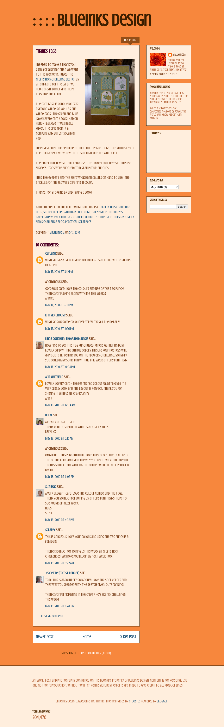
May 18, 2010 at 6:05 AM (59, 477)
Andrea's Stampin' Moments (79, 217)
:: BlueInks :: (179, 54)
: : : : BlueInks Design (92, 20)
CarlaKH (50, 254)
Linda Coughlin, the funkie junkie (66, 339)
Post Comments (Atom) (95, 653)
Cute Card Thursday (111, 217)
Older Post (128, 636)
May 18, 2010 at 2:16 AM (59, 438)
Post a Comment (52, 616)
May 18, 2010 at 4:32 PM (59, 520)
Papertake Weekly (48, 217)
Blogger (162, 701)
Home (86, 636)
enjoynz (134, 701)
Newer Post (45, 636)
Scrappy (50, 530)
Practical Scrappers (78, 222)
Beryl (48, 415)
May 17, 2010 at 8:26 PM (59, 329)
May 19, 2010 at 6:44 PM (59, 606)
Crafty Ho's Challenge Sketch (56, 79)
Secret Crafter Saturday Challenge (67, 212)
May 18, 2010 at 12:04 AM (60, 405)
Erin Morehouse (55, 315)
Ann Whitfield (54, 377)
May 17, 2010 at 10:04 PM (60, 367)
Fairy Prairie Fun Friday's (107, 212)
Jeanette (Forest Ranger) (62, 573)
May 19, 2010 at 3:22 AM (59, 563)
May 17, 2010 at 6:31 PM (59, 305)
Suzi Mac (50, 487)
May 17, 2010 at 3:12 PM (59, 272)
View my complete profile (163, 74)
